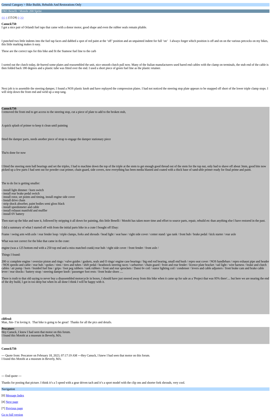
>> (22, 17)
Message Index (15, 395)
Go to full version (12, 414)
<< (3, 17)
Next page (12, 401)
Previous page (14, 408)
